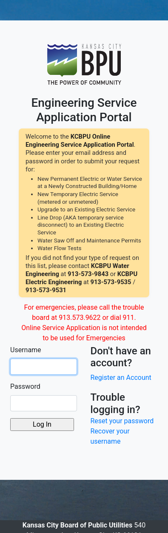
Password (25, 386)
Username (25, 350)
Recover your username (110, 436)
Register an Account (121, 377)
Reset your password (122, 421)
